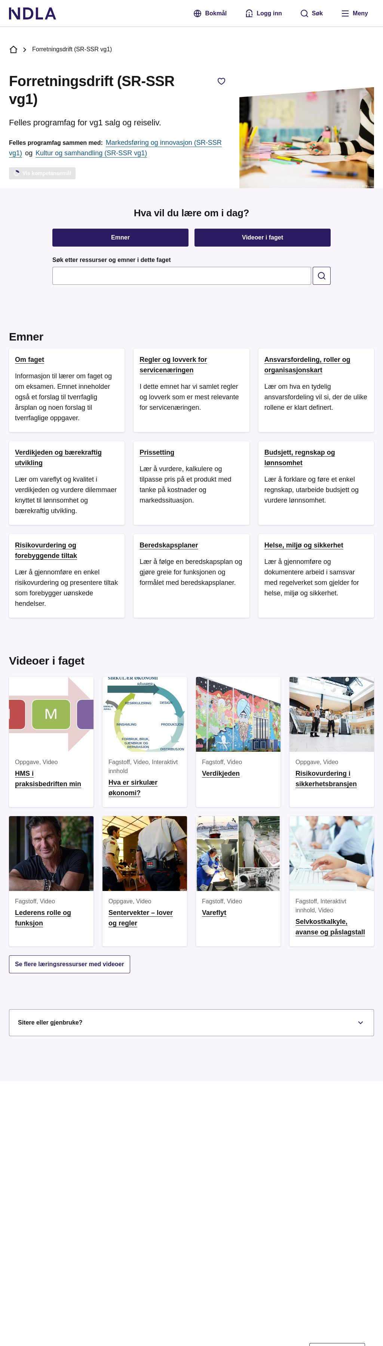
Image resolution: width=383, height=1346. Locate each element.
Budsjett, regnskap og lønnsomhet (299, 458)
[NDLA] (32, 13)
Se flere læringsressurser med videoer (69, 964)
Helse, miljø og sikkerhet (303, 545)
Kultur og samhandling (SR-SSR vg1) (91, 153)
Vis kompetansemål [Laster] (41, 173)
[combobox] (181, 276)
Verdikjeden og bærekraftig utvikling (58, 458)
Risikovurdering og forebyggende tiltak (46, 550)
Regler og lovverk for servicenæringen (173, 365)
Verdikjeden (221, 773)
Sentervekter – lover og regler (140, 918)
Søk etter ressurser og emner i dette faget (111, 260)
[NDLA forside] (13, 49)
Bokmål (210, 13)
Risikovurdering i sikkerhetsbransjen (326, 779)
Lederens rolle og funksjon (43, 918)
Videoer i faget (262, 237)
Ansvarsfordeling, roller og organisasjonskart (307, 365)
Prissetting (157, 452)
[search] (322, 276)
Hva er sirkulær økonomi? (132, 788)
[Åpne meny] (354, 13)
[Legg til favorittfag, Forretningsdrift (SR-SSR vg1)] (221, 81)
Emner (120, 237)
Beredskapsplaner (169, 545)
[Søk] (311, 13)
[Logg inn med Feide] (263, 13)
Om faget (29, 359)
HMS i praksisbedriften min (48, 779)
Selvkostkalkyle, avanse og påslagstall (330, 927)
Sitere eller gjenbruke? (191, 1022)
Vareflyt (214, 912)
